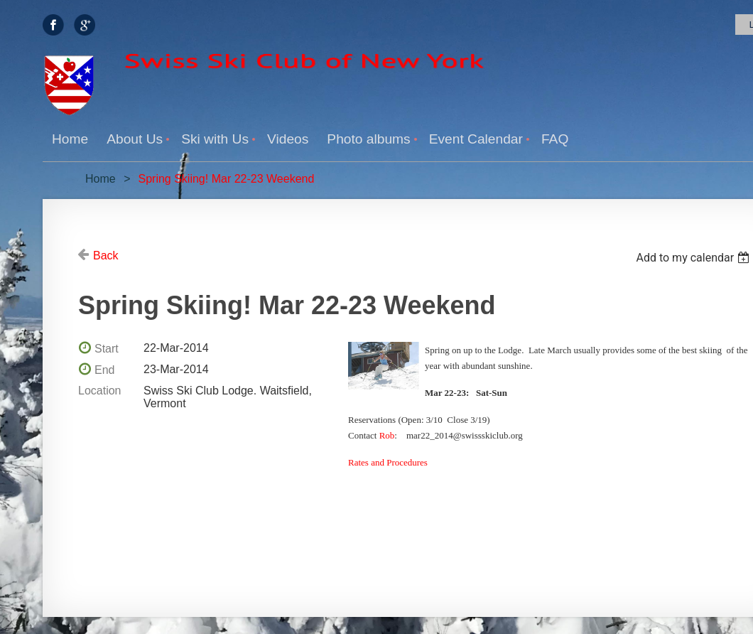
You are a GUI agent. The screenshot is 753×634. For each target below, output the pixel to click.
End (104, 370)
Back (106, 255)
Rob (387, 435)
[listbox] (694, 258)
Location (99, 391)
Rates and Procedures (388, 462)
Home (100, 179)
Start (106, 349)
